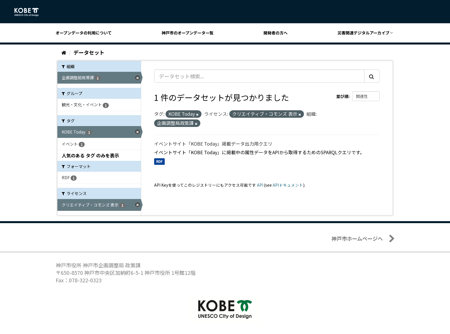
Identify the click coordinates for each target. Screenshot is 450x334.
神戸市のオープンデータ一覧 (188, 33)
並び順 (342, 96)
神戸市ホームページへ (357, 238)
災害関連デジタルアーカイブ (363, 33)
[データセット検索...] (259, 76)
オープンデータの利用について (84, 33)
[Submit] (372, 76)
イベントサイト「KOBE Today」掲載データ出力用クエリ (213, 143)
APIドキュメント (288, 185)
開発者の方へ (275, 33)
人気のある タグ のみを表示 (90, 155)
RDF (159, 161)
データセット (88, 52)
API (260, 185)
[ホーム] (63, 52)
